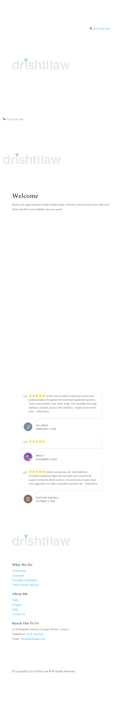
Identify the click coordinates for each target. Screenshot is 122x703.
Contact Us (18, 614)
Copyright (18, 575)
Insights (17, 604)
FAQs (15, 609)
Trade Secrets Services (25, 584)
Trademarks (19, 570)
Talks (15, 599)
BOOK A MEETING (92, 84)
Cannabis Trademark (24, 579)
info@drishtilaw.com (33, 638)
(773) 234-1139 (101, 28)
